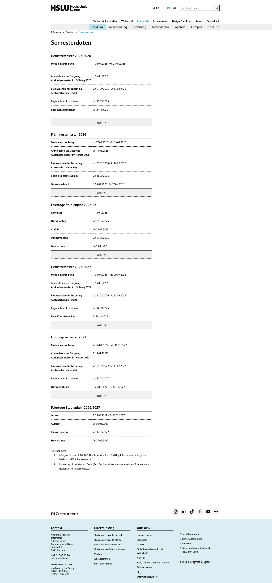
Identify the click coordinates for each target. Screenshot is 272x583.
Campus (196, 27)
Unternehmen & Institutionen (109, 549)
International (160, 27)
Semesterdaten (86, 32)
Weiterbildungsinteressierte (108, 544)
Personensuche (144, 535)
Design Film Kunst (182, 21)
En (174, 7)
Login (156, 7)
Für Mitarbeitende (103, 563)
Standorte (142, 539)
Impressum (186, 543)
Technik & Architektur (105, 21)
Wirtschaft (127, 21)
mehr (101, 122)
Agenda (180, 27)
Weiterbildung (117, 27)
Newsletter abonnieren (191, 534)
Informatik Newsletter (148, 576)
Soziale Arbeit (160, 21)
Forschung (139, 27)
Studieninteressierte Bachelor (109, 535)
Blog (139, 572)
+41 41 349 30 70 (60, 555)
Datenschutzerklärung (191, 538)
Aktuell (140, 544)
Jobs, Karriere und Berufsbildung (153, 562)
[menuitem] (97, 27)
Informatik (143, 21)
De (168, 7)
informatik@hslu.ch (60, 558)
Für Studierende (102, 558)
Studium (97, 27)
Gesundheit (212, 21)
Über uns (213, 27)
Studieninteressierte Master (108, 539)
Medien (98, 554)
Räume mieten (144, 567)
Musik (199, 21)
